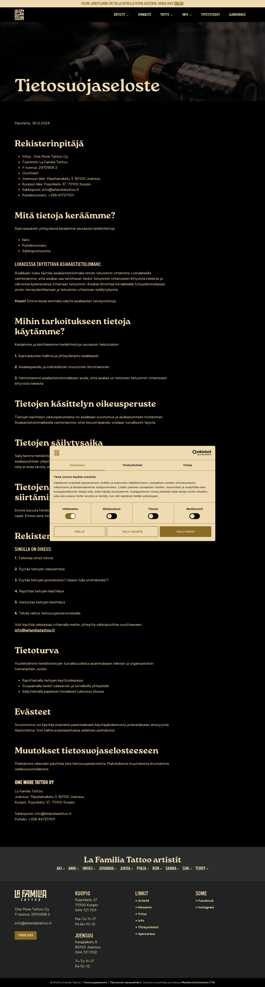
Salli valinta (132, 531)
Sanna (171, 868)
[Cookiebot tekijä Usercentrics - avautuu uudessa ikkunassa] (195, 453)
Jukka (125, 868)
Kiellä (79, 531)
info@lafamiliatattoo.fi (35, 630)
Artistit (145, 900)
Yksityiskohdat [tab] (132, 464)
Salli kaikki (185, 531)
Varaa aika (25, 935)
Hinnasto (144, 15)
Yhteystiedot (210, 15)
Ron (156, 868)
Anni (72, 868)
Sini (186, 868)
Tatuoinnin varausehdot (125, 982)
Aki (58, 868)
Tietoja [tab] (187, 464)
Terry (201, 868)
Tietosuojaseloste (95, 982)
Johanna (106, 868)
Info (142, 920)
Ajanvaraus (237, 15)
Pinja (141, 868)
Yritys (144, 914)
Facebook (207, 900)
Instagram (207, 907)
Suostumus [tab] (77, 464)
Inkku (87, 868)
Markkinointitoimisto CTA (198, 982)
